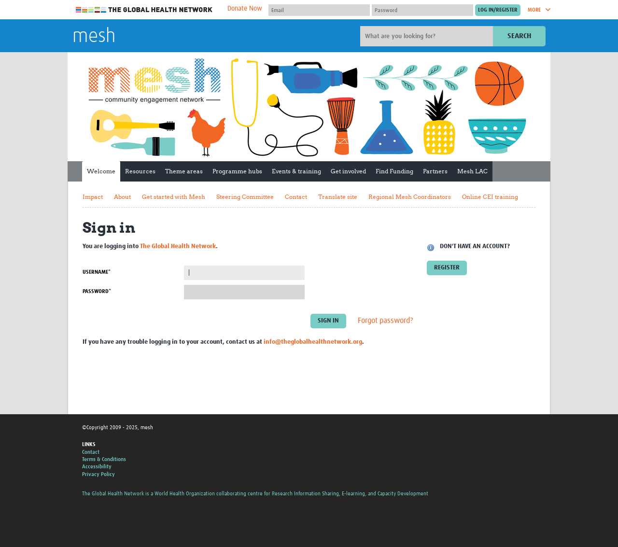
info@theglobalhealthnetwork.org (313, 342)
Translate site (337, 196)
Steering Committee (245, 196)
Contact (296, 196)
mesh (93, 36)
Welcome (101, 171)
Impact (93, 196)
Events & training (296, 171)
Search (519, 36)
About (122, 196)
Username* (97, 272)
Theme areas (184, 171)
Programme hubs (237, 171)
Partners (435, 171)
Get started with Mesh (173, 196)
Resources (140, 171)
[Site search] (427, 36)
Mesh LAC (472, 171)
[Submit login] (497, 10)
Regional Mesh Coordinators (409, 196)
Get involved (348, 171)
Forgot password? (385, 320)
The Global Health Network (144, 10)
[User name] (319, 10)
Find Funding (394, 171)
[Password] (422, 10)
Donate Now (244, 8)
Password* (97, 291)
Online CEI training (490, 196)
